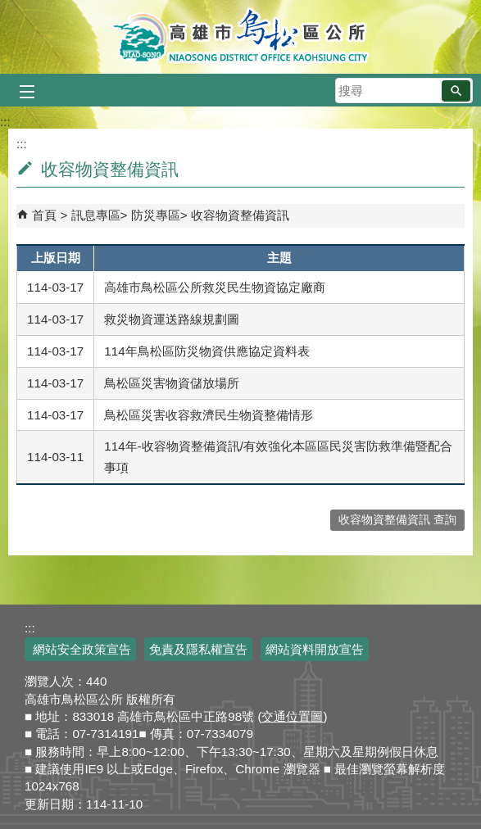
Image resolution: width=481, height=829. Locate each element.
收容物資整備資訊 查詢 (397, 520)
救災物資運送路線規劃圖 (171, 319)
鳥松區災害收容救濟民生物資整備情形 (208, 415)
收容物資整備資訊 (240, 215)
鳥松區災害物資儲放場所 (171, 383)
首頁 (44, 215)
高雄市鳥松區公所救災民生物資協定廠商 (214, 287)
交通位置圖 (292, 716)
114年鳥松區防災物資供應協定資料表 (206, 351)
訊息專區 (95, 215)
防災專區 (155, 215)
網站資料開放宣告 (314, 649)
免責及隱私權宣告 (198, 649)
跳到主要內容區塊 (8, 8)
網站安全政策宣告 (80, 649)
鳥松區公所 (240, 37)
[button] (456, 91)
